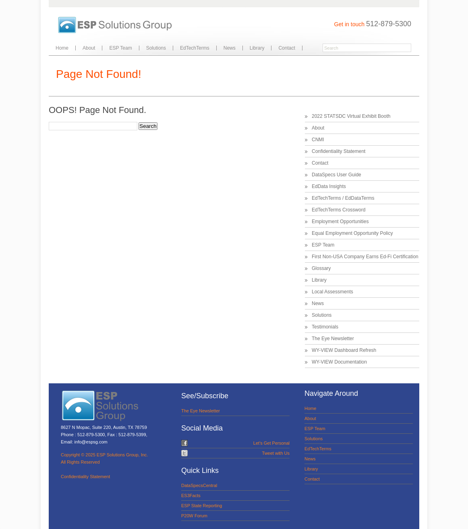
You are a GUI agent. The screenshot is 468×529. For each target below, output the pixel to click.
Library (257, 48)
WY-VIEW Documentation (339, 362)
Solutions (156, 48)
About (89, 48)
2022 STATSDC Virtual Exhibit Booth (351, 116)
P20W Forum (194, 515)
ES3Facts (191, 495)
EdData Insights (329, 186)
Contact (286, 48)
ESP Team (120, 48)
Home (62, 48)
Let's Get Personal (271, 443)
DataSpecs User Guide (336, 175)
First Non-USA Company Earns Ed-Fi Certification (365, 256)
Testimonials (325, 327)
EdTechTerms (194, 48)
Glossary (321, 268)
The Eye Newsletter (333, 338)
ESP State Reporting (201, 505)
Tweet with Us (276, 453)
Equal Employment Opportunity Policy (352, 233)
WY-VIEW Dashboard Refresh (344, 350)
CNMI (318, 139)
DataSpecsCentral (199, 485)
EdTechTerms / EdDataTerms (343, 198)
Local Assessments (332, 292)
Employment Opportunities (340, 221)
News (230, 48)
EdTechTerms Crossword (338, 210)
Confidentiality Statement (338, 151)
